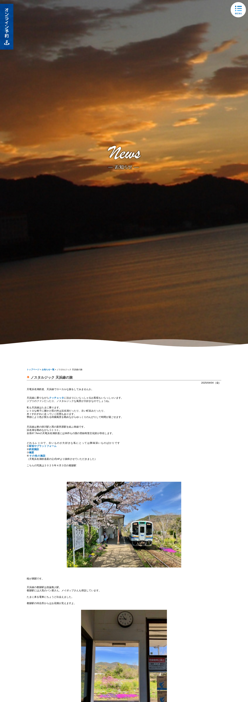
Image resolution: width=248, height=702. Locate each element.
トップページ (33, 369)
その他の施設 (37, 455)
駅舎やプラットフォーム (42, 446)
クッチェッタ (56, 397)
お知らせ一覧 (48, 369)
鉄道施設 (34, 449)
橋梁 (31, 452)
